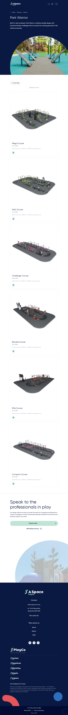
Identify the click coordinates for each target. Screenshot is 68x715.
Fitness (25, 12)
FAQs (34, 635)
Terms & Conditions (39, 710)
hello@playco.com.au (34, 604)
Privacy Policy (27, 710)
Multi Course (17, 210)
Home (12, 12)
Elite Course (17, 408)
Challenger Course (20, 276)
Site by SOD (34, 713)
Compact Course (19, 474)
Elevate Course (18, 342)
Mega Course (18, 143)
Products (19, 12)
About (34, 627)
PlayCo (34, 631)
